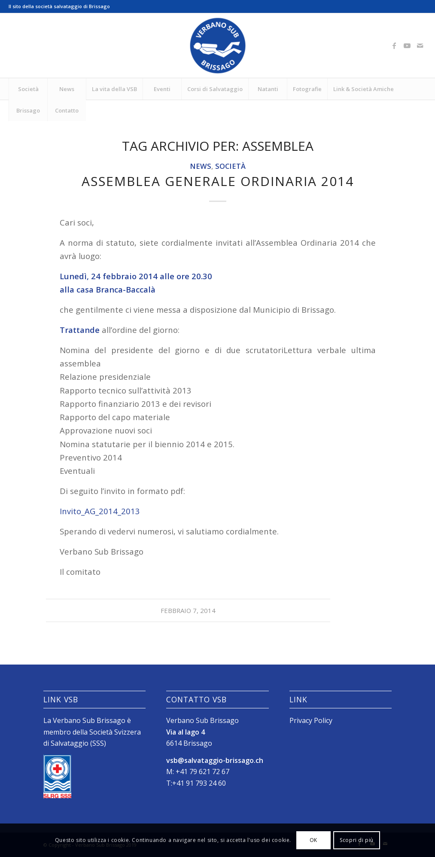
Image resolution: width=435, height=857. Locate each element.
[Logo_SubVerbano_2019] (218, 45)
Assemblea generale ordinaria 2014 (218, 181)
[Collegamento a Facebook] (394, 45)
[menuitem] (28, 89)
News (200, 166)
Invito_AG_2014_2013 (100, 511)
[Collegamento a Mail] (420, 45)
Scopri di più (357, 840)
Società (230, 166)
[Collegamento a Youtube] (407, 45)
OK (313, 840)
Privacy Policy (310, 720)
